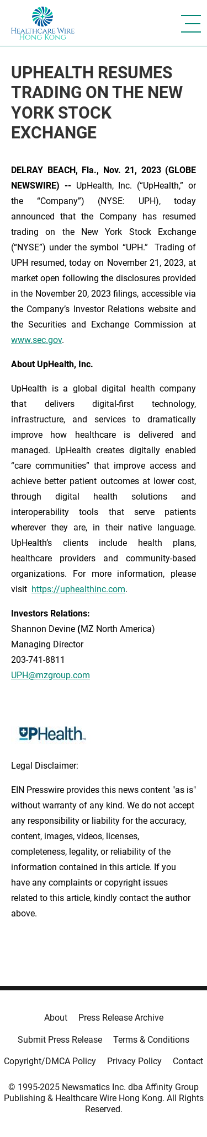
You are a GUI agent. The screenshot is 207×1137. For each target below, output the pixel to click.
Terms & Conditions (151, 1039)
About (55, 1017)
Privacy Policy (134, 1061)
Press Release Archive (120, 1017)
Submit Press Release (60, 1039)
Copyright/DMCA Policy (50, 1061)
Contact (188, 1061)
